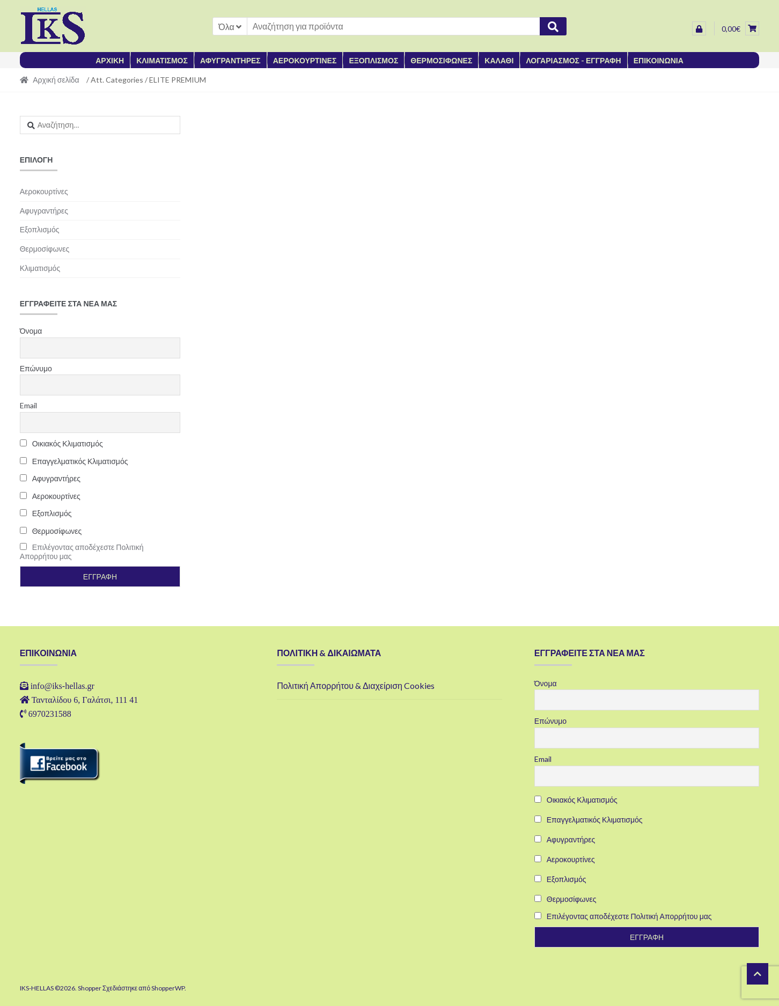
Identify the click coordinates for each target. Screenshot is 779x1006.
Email (28, 405)
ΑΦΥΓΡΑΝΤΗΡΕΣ (230, 60)
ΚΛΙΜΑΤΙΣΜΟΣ (162, 60)
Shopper (89, 988)
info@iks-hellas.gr (62, 685)
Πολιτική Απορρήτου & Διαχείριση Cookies (356, 685)
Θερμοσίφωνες (45, 248)
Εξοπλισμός (40, 229)
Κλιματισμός (40, 268)
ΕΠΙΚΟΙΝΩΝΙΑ (659, 60)
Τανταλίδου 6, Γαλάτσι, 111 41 (85, 699)
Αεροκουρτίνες (44, 191)
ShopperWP (168, 988)
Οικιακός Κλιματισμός (61, 443)
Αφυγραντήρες (44, 210)
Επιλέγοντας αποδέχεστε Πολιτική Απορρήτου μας (629, 916)
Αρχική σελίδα (56, 79)
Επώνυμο (36, 368)
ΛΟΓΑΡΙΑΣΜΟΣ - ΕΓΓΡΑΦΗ (573, 60)
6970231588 (49, 713)
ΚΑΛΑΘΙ (498, 60)
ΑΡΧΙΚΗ (109, 60)
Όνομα (31, 330)
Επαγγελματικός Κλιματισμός (74, 461)
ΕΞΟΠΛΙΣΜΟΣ (373, 60)
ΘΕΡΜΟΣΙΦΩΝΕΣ (441, 60)
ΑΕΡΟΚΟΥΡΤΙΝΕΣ (305, 60)
